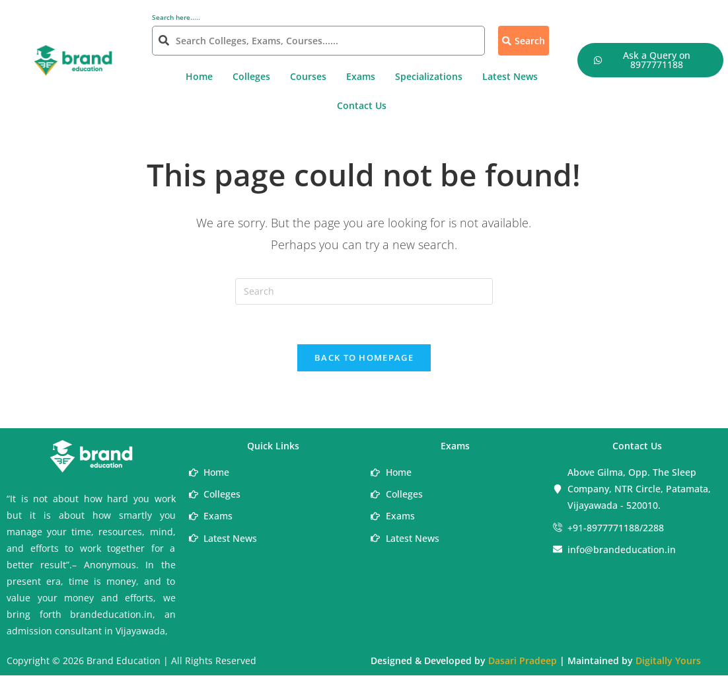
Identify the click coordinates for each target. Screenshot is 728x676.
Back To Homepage (364, 358)
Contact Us (361, 105)
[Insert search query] (364, 291)
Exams (360, 76)
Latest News (510, 76)
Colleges (251, 76)
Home (199, 76)
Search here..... (176, 17)
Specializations (428, 76)
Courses (308, 76)
